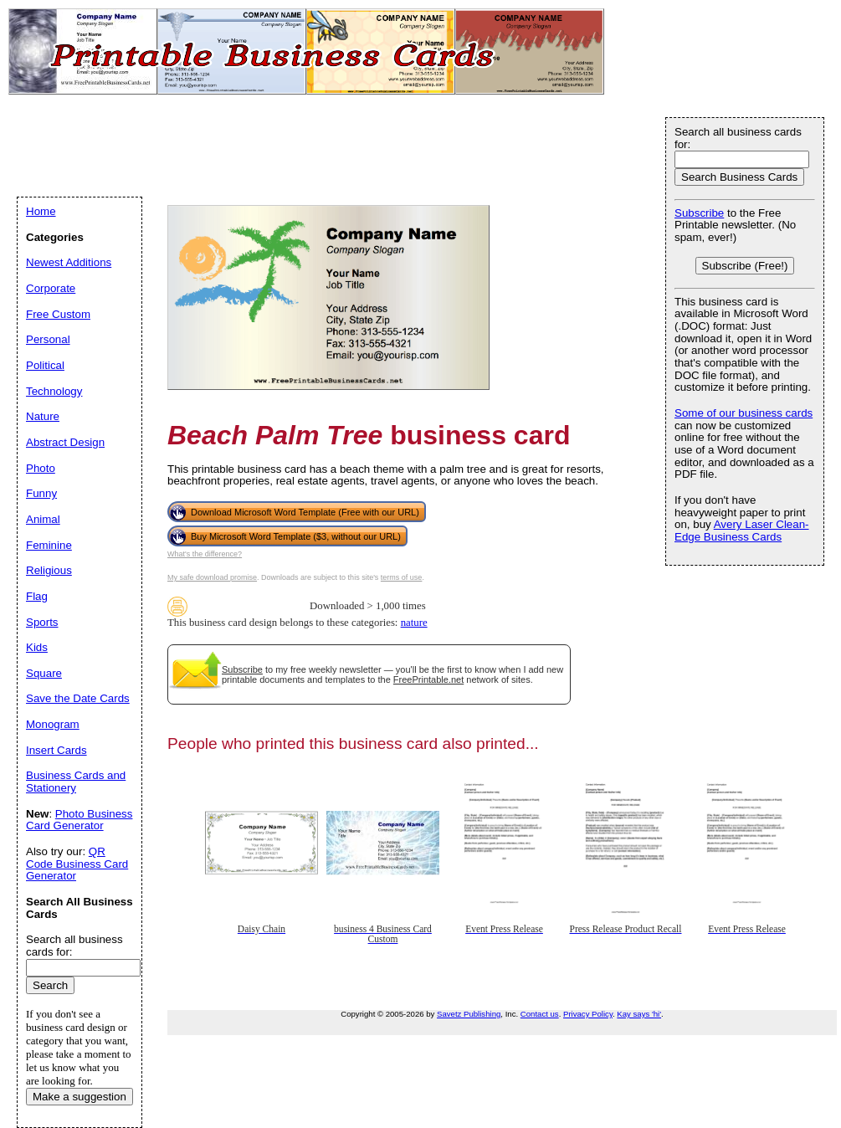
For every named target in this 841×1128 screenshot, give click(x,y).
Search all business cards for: (738, 138)
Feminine (49, 545)
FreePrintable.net (428, 679)
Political (45, 365)
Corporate (50, 288)
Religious (49, 570)
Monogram (52, 724)
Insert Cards (56, 750)
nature (414, 622)
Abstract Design (65, 442)
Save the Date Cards (78, 698)
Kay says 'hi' (639, 1013)
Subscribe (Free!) (745, 265)
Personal (48, 339)
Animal (43, 519)
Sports (42, 622)
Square (44, 673)
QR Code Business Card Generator (77, 863)
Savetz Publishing (468, 1013)
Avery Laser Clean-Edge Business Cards (741, 530)
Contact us (539, 1013)
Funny (41, 493)
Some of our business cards (743, 413)
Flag (37, 596)
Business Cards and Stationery (76, 781)
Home (41, 211)
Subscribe (242, 669)
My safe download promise (212, 577)
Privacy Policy (588, 1013)
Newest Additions (68, 262)
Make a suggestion (79, 1096)
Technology (54, 391)
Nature (42, 416)
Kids (37, 647)
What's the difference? (204, 554)
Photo (40, 468)
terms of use (402, 577)
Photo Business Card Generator (79, 820)
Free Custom (58, 314)
